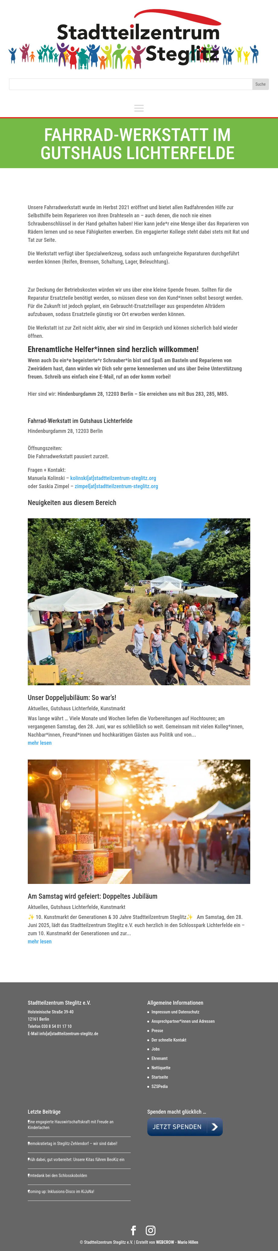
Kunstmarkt (113, 708)
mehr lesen (40, 743)
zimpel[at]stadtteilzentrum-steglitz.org (115, 486)
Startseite (160, 1077)
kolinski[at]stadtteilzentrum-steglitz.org (113, 478)
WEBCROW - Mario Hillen (177, 1242)
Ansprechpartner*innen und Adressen (183, 1021)
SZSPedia (160, 1086)
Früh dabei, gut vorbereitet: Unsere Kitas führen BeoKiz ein (76, 1159)
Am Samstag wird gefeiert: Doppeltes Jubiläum (93, 896)
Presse (157, 1030)
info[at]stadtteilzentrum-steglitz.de (69, 1033)
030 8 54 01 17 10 (56, 1026)
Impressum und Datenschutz (175, 1011)
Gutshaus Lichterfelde (74, 708)
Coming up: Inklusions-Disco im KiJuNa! (61, 1191)
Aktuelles (38, 708)
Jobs (156, 1049)
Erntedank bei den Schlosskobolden (57, 1175)
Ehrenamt (160, 1058)
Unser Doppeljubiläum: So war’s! (72, 698)
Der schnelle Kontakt (169, 1040)
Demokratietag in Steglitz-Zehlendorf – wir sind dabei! (72, 1143)
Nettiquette (161, 1067)
